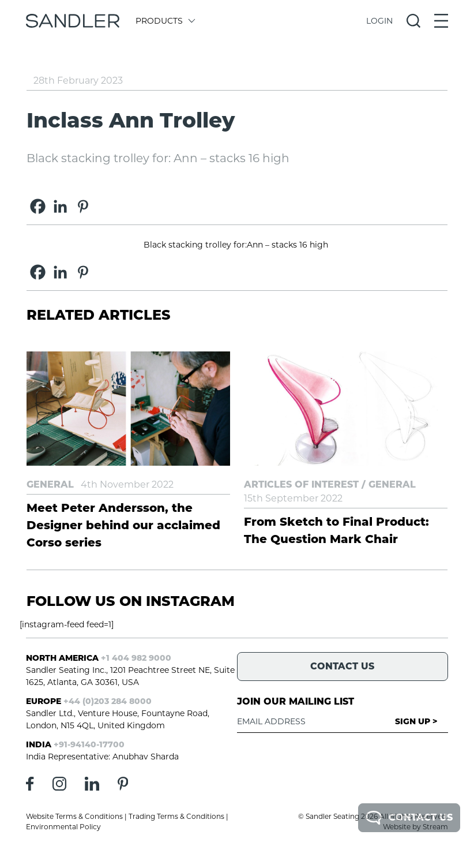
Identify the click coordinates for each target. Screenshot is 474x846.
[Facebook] (38, 206)
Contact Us (409, 818)
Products (165, 21)
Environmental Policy (63, 826)
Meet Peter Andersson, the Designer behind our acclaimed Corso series (123, 525)
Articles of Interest (301, 484)
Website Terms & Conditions (74, 816)
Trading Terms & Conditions (176, 816)
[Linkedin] (60, 206)
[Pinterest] (83, 206)
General (50, 484)
